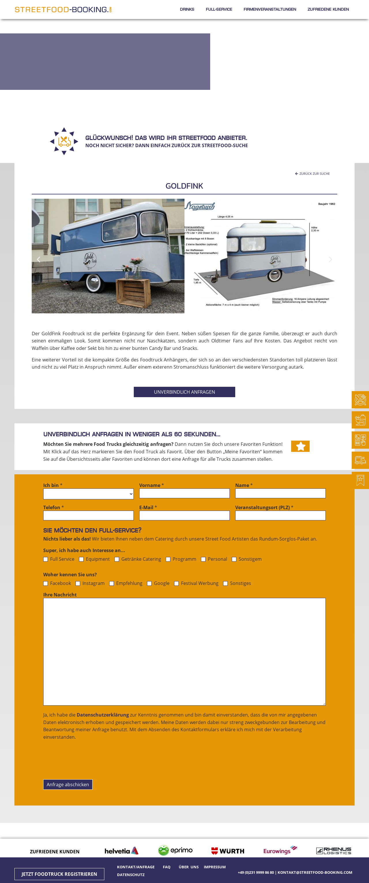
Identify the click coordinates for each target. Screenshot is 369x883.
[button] (312, 173)
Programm (181, 559)
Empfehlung (125, 583)
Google (158, 583)
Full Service (58, 559)
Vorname (151, 485)
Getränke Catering (137, 559)
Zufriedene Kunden (328, 9)
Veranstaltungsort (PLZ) (264, 508)
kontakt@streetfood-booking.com (315, 872)
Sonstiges (237, 583)
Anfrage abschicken (68, 784)
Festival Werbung (196, 583)
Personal (214, 559)
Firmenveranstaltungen (270, 9)
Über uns (189, 866)
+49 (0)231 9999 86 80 (256, 872)
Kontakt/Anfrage (136, 866)
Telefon (53, 508)
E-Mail (148, 508)
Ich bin (53, 485)
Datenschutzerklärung (103, 715)
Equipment (94, 559)
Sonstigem (247, 559)
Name (244, 485)
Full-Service (219, 9)
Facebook (57, 583)
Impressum (215, 866)
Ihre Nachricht (60, 595)
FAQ (166, 866)
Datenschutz (131, 874)
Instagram (90, 583)
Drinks (187, 9)
